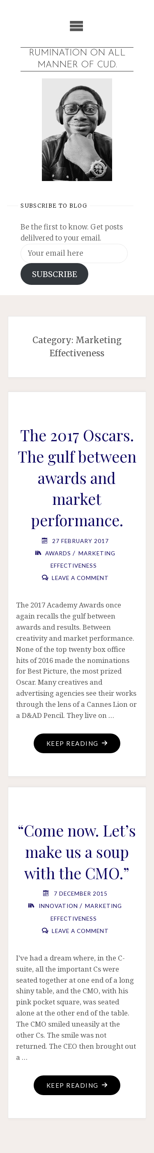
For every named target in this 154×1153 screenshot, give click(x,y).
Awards (58, 553)
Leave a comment (80, 578)
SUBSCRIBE (54, 274)
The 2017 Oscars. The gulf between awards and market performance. (77, 477)
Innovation (58, 906)
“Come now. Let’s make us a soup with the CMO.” (77, 851)
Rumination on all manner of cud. (77, 59)
